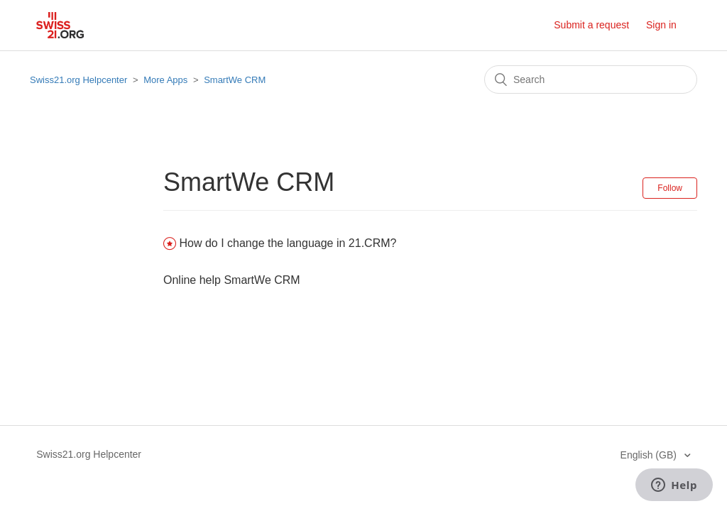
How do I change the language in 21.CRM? (287, 243)
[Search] (590, 79)
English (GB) (650, 455)
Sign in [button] (661, 25)
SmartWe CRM (235, 80)
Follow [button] (669, 188)
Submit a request (591, 25)
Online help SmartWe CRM (231, 280)
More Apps (165, 80)
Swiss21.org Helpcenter (78, 80)
